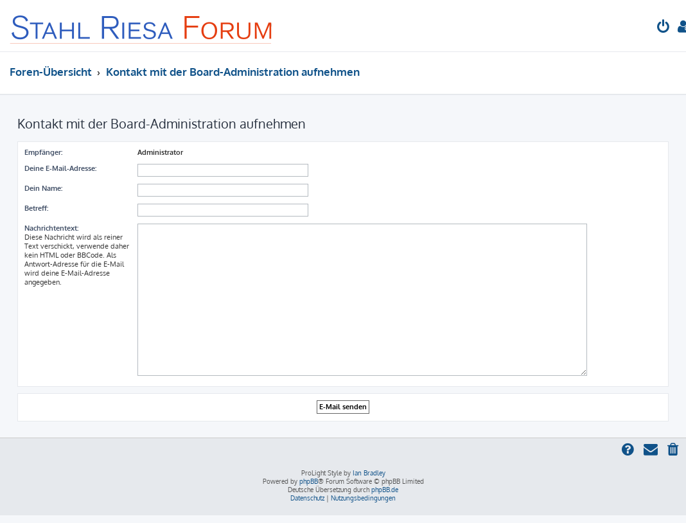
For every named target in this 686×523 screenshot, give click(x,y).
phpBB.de (384, 489)
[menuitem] (664, 28)
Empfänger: (43, 152)
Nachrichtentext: (51, 228)
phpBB (308, 481)
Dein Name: (43, 188)
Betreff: (36, 208)
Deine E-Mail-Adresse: (60, 168)
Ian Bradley (369, 473)
